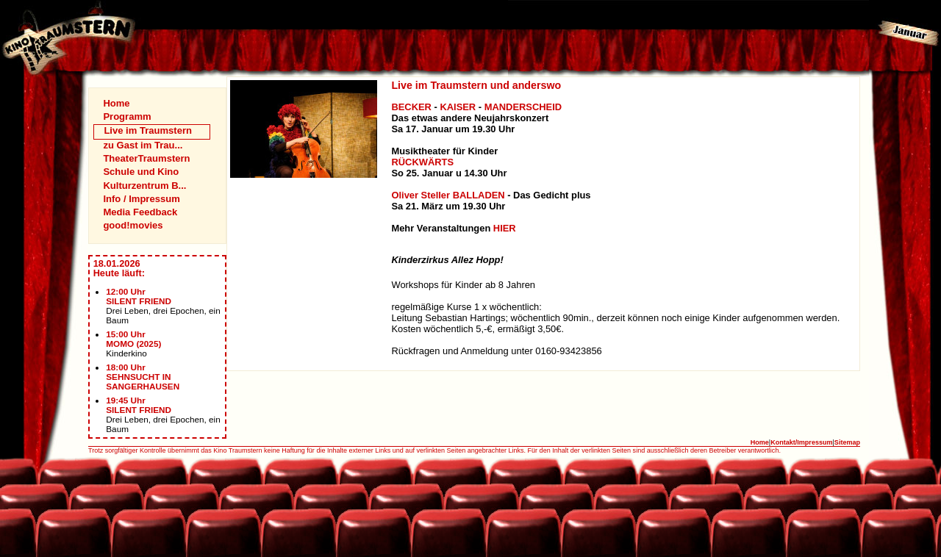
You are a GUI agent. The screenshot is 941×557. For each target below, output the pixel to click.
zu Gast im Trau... (142, 145)
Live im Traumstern (148, 130)
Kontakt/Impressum (801, 442)
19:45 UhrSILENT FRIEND (138, 404)
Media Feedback (140, 212)
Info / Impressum (141, 198)
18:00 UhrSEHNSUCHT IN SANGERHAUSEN (142, 376)
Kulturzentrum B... (144, 185)
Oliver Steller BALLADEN (447, 195)
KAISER (458, 106)
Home (116, 103)
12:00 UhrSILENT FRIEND (138, 296)
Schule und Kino (141, 171)
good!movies (132, 225)
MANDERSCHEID (523, 106)
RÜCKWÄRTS (422, 162)
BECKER (411, 106)
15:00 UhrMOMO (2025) (133, 338)
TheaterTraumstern (146, 158)
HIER (504, 228)
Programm (127, 116)
